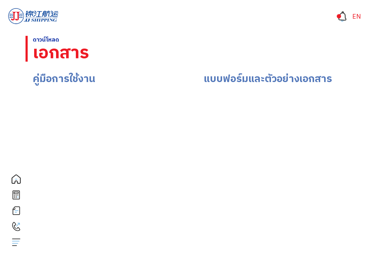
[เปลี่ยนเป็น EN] (356, 17)
